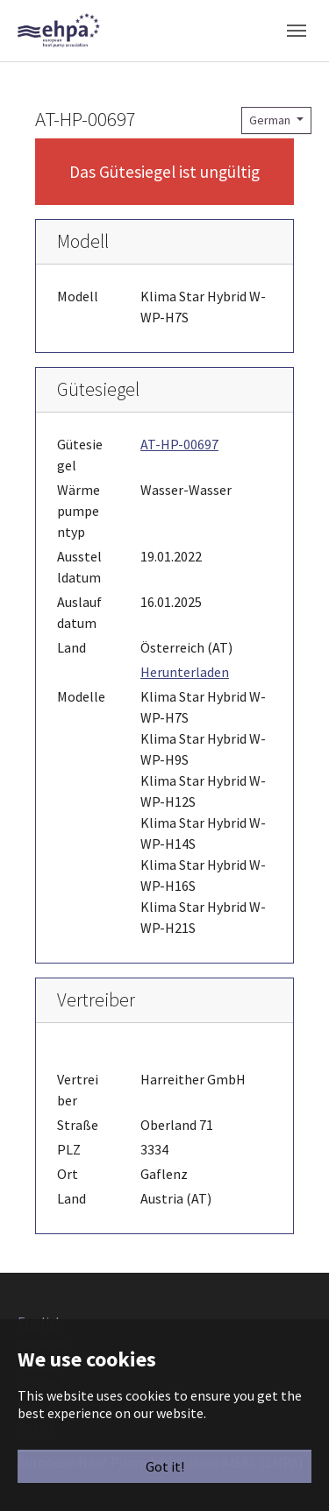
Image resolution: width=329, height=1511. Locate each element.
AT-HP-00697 (179, 444)
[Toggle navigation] (296, 31)
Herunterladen (184, 672)
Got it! (165, 1466)
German (271, 120)
